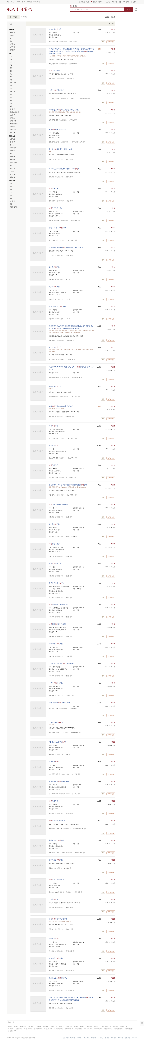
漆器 (11, 165)
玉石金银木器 (13, 162)
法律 (11, 77)
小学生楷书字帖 (56, 683)
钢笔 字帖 (23, 1026)
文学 (11, 59)
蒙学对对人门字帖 (56, 840)
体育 (11, 106)
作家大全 (134, 1038)
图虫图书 (72, 64)
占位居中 (19, 9)
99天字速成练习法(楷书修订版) (61, 406)
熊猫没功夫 (74, 220)
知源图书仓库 (75, 732)
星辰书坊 (69, 78)
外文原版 (12, 50)
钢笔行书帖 (19, 1029)
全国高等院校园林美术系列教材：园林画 (64, 169)
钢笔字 (16, 1026)
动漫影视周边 (13, 207)
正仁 (67, 279)
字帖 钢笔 (38, 1026)
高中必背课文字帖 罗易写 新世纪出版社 (64, 110)
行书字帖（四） (56, 208)
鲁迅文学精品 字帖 (57, 583)
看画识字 (72, 41)
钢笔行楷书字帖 (106, 1026)
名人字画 (12, 47)
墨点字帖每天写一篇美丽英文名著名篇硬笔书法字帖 (68, 485)
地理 (11, 68)
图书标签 (120, 1038)
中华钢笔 (10, 1029)
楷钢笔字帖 (53, 1026)
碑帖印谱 (12, 156)
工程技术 (12, 109)
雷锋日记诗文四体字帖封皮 (59, 703)
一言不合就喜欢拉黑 (76, 142)
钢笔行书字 (123, 1026)
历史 (11, 65)
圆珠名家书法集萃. (57, 624)
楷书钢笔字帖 (128, 1029)
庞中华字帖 (54, 267)
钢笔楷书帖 (78, 1029)
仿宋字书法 (54, 70)
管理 (11, 97)
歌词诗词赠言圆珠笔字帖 (59, 781)
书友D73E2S (70, 495)
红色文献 (12, 132)
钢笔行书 (89, 1026)
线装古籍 (12, 32)
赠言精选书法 (55, 29)
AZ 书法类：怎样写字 (58, 742)
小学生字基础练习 (56, 90)
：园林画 (53, 899)
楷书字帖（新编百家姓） (59, 604)
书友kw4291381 (70, 536)
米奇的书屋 (77, 892)
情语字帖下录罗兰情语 (58, 919)
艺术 (11, 71)
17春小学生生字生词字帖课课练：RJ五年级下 (66, 247)
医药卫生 (12, 118)
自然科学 (12, 115)
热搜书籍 (127, 1038)
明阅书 (71, 477)
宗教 (11, 85)
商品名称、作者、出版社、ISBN (80, 9)
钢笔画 (76, 1026)
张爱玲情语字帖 (56, 644)
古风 (67, 754)
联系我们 (73, 1038)
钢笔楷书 (115, 1026)
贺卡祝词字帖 (55, 386)
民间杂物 (72, 708)
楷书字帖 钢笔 (118, 1029)
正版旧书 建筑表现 (57, 722)
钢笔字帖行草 (12, 1031)
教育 (11, 94)
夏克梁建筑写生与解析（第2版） (61, 149)
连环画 (12, 145)
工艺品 (12, 171)
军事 (11, 80)
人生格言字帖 (55, 347)
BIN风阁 (66, 868)
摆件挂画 (12, 201)
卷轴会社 (68, 929)
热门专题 (13, 17)
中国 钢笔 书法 (88, 1029)
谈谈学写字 (54, 445)
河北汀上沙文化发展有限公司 (79, 98)
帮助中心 (80, 1038)
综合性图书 (13, 121)
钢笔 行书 (97, 1026)
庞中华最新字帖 (56, 860)
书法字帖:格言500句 (57, 821)
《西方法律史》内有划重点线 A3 (61, 663)
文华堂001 (69, 695)
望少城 (69, 201)
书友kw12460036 (78, 829)
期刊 (11, 38)
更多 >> (111, 23)
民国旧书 (12, 35)
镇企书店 (74, 774)
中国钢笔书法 (98, 1029)
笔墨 (11, 183)
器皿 (11, 204)
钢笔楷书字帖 (108, 1029)
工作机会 (101, 1038)
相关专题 (11, 1022)
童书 (11, 100)
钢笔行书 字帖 (48, 1029)
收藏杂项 (12, 177)
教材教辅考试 (13, 124)
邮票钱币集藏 (76, 377)
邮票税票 (12, 151)
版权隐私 (87, 1038)
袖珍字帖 (53, 426)
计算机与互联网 (14, 112)
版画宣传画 (13, 148)
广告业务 (93, 1038)
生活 (11, 103)
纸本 (11, 186)
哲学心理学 (13, 83)
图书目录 (113, 1038)
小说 (11, 56)
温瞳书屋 (68, 159)
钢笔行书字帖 (28, 1029)
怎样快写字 (54, 762)
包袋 (11, 195)
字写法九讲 (54, 544)
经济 (11, 88)
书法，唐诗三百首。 (57, 879)
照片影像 (12, 142)
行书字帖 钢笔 (58, 1029)
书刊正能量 (69, 951)
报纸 (11, 41)
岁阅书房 (72, 120)
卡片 (11, 189)
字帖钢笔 (30, 1026)
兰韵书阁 (68, 813)
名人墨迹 (12, 44)
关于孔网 (66, 1038)
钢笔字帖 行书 (69, 1029)
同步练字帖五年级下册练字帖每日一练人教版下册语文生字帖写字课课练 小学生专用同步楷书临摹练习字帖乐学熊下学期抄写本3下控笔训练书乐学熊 (72, 51)
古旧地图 (12, 139)
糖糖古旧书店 (78, 853)
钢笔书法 (61, 1026)
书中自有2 (69, 416)
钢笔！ (10, 1026)
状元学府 (68, 255)
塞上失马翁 (71, 240)
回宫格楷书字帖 (56, 958)
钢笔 (25, 17)
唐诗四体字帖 (55, 563)
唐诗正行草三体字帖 (57, 306)
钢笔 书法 (69, 1026)
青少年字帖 (54, 287)
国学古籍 (12, 127)
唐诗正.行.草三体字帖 (58, 228)
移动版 (107, 1038)
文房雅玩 (12, 159)
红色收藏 (12, 174)
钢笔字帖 (45, 1026)
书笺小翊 (68, 1008)
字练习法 (53, 188)
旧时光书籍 (74, 397)
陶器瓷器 (12, 168)
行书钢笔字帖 (38, 1029)
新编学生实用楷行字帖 (58, 978)
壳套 (11, 198)
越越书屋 (68, 907)
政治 (11, 74)
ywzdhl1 (70, 359)
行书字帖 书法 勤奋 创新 (58, 504)
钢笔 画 (82, 1026)
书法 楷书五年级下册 (57, 129)
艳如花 (67, 517)
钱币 (11, 153)
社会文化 (12, 91)
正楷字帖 (53, 465)
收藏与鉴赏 (13, 129)
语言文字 (12, 62)
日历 (11, 192)
